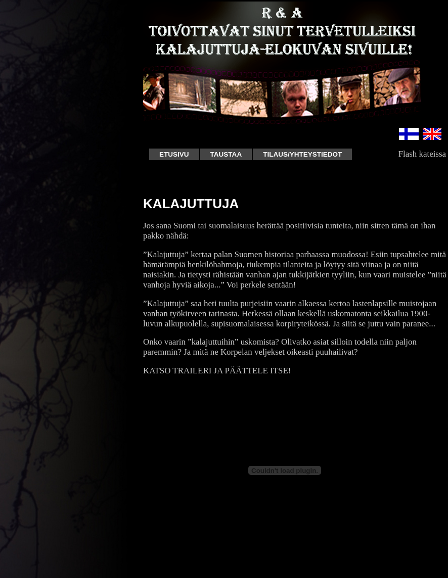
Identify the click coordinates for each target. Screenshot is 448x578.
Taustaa (226, 154)
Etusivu (174, 154)
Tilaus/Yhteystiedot (302, 154)
